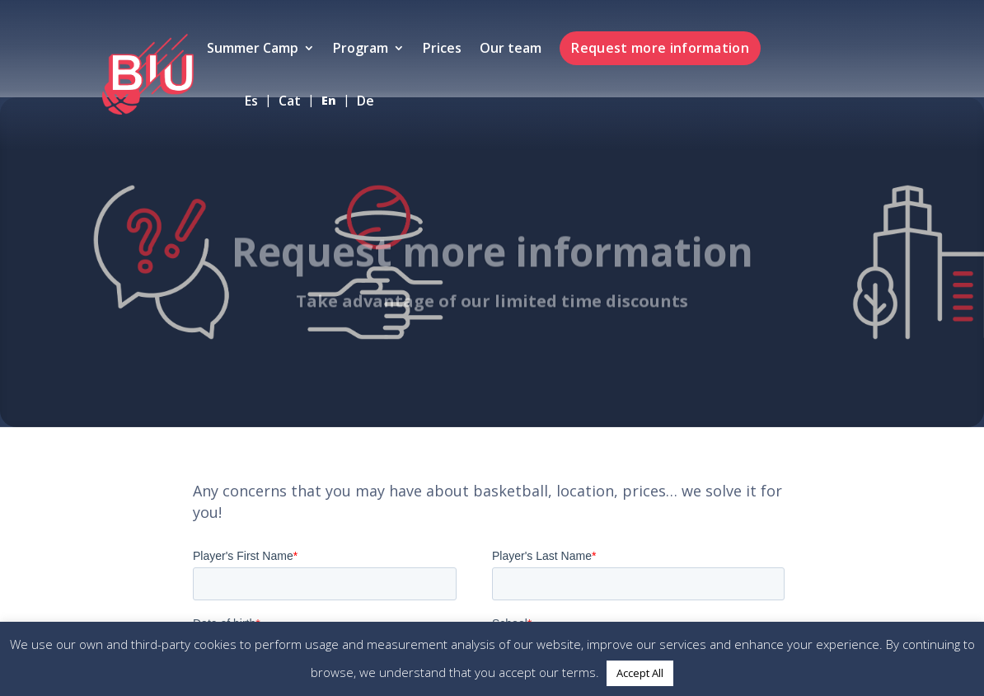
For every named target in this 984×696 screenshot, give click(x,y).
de (365, 102)
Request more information (660, 48)
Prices (442, 49)
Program (360, 49)
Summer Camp (252, 49)
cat (290, 102)
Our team (510, 49)
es (251, 102)
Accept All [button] (639, 672)
